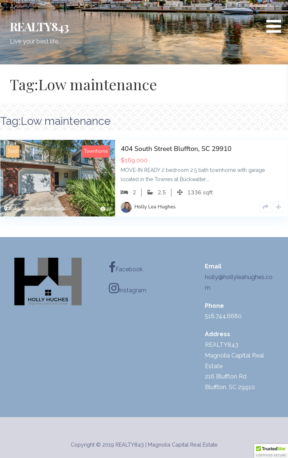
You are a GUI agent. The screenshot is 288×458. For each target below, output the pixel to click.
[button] (276, 17)
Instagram (127, 288)
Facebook (126, 267)
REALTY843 (39, 26)
